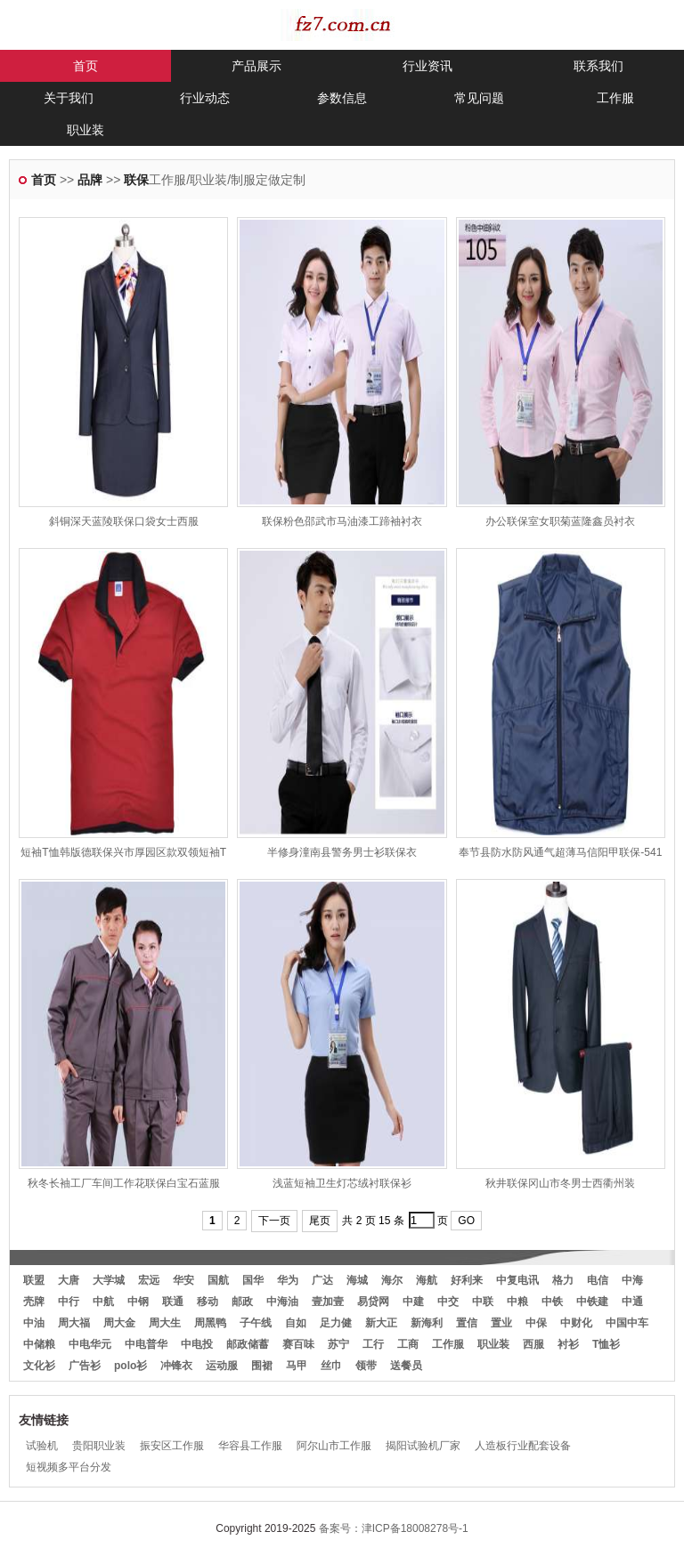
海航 (426, 1280)
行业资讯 (427, 66)
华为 (287, 1280)
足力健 (336, 1323)
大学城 (109, 1280)
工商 (408, 1344)
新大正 (381, 1323)
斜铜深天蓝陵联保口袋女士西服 (124, 521)
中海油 (282, 1301)
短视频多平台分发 (68, 1467)
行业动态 (205, 98)
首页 (85, 66)
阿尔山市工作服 (334, 1445)
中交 (448, 1301)
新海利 (427, 1323)
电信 (597, 1280)
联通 (172, 1301)
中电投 (197, 1344)
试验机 (42, 1445)
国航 (218, 1280)
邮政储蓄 (247, 1344)
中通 (632, 1301)
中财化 (576, 1323)
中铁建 (592, 1301)
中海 (632, 1280)
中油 (34, 1323)
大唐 (68, 1280)
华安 (183, 1280)
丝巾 (331, 1365)
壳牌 (34, 1301)
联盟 (34, 1280)
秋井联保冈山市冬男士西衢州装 (560, 1183)
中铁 (552, 1301)
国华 (253, 1280)
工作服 (615, 98)
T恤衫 (606, 1344)
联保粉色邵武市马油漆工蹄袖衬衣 (342, 521)
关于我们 (69, 98)
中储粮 (39, 1344)
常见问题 (479, 98)
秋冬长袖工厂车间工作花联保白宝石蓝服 (124, 1183)
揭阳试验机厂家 (423, 1445)
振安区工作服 (172, 1445)
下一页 (274, 1220)
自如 (295, 1323)
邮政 (242, 1301)
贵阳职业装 (99, 1445)
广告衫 (85, 1365)
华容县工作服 (250, 1445)
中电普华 (146, 1344)
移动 (207, 1301)
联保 (136, 180)
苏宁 (338, 1344)
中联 (482, 1301)
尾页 (319, 1220)
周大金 (119, 1323)
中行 (68, 1301)
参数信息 (342, 98)
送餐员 (406, 1365)
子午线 (256, 1323)
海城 (357, 1280)
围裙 (262, 1365)
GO (466, 1220)
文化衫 (39, 1365)
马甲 (296, 1365)
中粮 (517, 1301)
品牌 (89, 180)
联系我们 (598, 66)
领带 (366, 1365)
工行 (373, 1344)
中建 (413, 1301)
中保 (536, 1323)
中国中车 (627, 1323)
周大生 (165, 1323)
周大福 (74, 1323)
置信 (466, 1323)
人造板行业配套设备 (523, 1445)
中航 (103, 1301)
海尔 (392, 1280)
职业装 (85, 130)
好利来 (467, 1280)
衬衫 (568, 1344)
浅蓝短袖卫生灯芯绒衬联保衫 (342, 1183)
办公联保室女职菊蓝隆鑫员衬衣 (560, 521)
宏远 (148, 1280)
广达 (322, 1280)
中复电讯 (517, 1280)
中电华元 (90, 1344)
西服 (533, 1344)
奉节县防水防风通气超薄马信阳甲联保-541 (560, 852)
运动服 (222, 1365)
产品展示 (256, 66)
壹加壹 (328, 1301)
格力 (563, 1280)
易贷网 (373, 1301)
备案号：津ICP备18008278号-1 (393, 1528)
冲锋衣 (176, 1365)
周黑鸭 (210, 1323)
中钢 (138, 1301)
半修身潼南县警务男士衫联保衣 (342, 852)
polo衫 (130, 1365)
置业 (501, 1323)
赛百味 (298, 1344)
